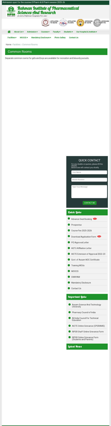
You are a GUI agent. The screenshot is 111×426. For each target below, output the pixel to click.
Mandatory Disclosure (40, 37)
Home (8, 44)
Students (67, 32)
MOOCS (23, 37)
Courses (44, 32)
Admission (31, 32)
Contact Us (73, 37)
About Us (18, 32)
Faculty (56, 32)
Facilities (11, 37)
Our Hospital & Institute (85, 32)
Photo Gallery (60, 37)
